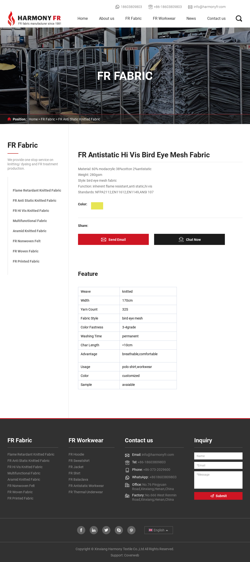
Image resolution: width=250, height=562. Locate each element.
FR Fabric (133, 18)
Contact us (216, 18)
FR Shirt (74, 473)
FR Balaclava (78, 479)
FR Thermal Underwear (86, 492)
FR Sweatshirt (79, 461)
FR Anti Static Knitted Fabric (79, 119)
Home (83, 18)
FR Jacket (76, 467)
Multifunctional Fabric (30, 221)
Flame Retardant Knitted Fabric (37, 190)
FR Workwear (164, 18)
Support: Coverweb (125, 555)
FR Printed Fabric (26, 261)
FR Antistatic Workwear (86, 486)
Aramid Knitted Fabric (29, 231)
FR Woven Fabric (25, 251)
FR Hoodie (76, 454)
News (191, 18)
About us (106, 18)
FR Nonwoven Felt (27, 241)
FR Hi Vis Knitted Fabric (31, 211)
